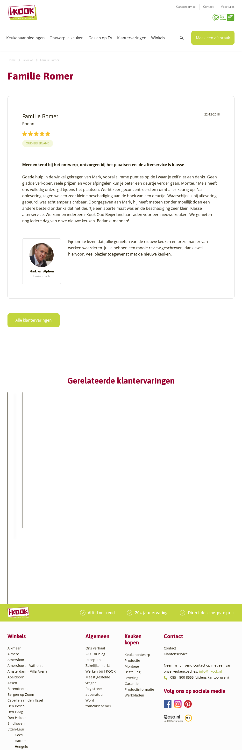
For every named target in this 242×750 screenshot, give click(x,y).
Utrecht (21, 695)
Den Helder (16, 625)
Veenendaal (24, 706)
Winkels (158, 36)
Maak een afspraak (213, 36)
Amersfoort (16, 568)
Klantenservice (186, 10)
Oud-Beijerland (38, 142)
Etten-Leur (15, 637)
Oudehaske (24, 678)
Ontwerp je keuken (67, 36)
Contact (208, 10)
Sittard (20, 683)
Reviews (27, 58)
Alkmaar (14, 556)
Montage (132, 574)
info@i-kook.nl (210, 579)
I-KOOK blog (95, 562)
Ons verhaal (95, 556)
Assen (12, 591)
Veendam (22, 701)
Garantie (132, 591)
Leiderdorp (24, 666)
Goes (19, 643)
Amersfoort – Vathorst (25, 573)
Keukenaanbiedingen (25, 36)
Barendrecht (17, 597)
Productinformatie (139, 597)
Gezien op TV (100, 36)
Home (11, 58)
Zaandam (22, 712)
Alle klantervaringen (33, 318)
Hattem (21, 649)
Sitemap (160, 741)
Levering (131, 585)
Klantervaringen (131, 36)
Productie (132, 568)
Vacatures (228, 10)
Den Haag (15, 620)
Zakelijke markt (97, 573)
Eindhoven (16, 631)
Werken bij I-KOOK (100, 579)
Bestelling (133, 580)
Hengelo (21, 654)
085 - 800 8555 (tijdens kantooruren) (199, 585)
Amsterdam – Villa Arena (27, 579)
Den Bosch (16, 614)
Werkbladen (134, 603)
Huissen (21, 660)
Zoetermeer (24, 718)
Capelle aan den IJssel (25, 608)
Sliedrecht (23, 689)
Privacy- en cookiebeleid (133, 741)
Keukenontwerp (137, 562)
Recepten (93, 568)
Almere (13, 562)
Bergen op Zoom (20, 602)
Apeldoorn (15, 585)
